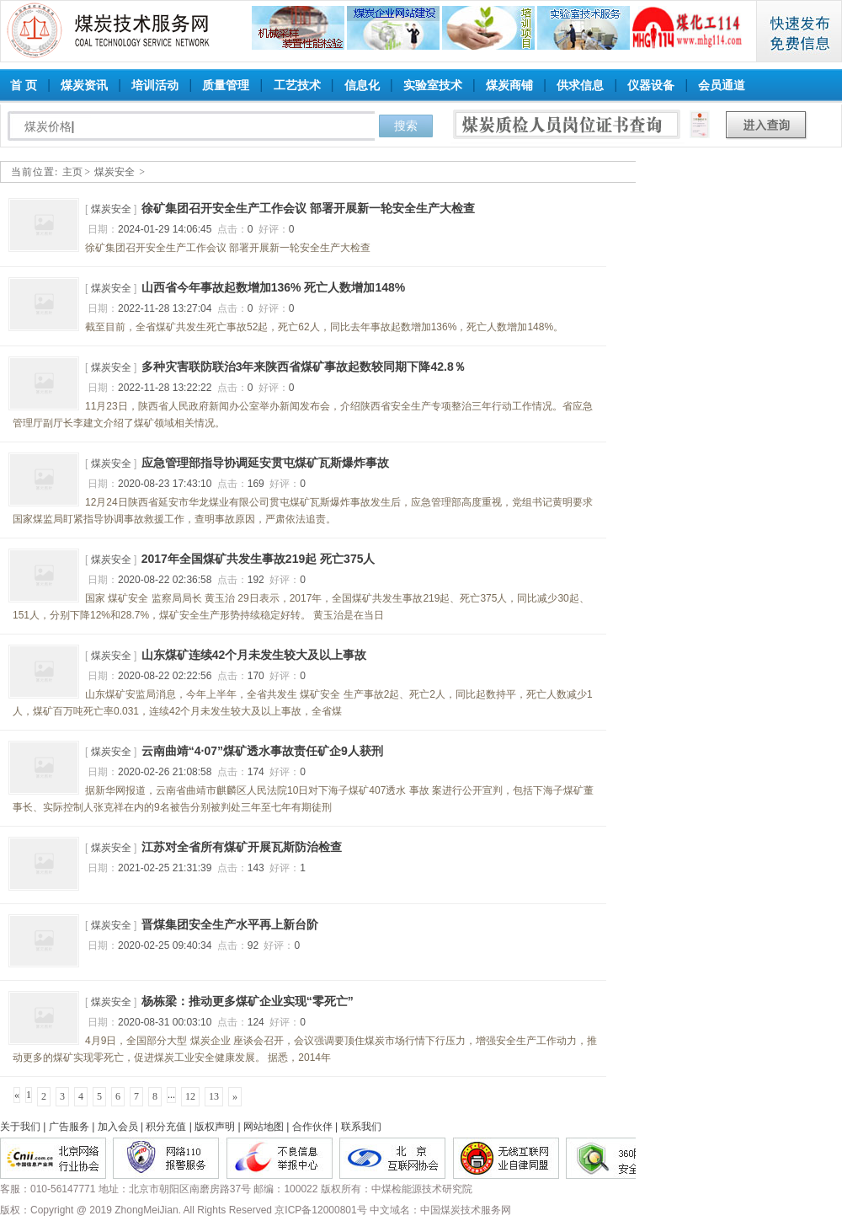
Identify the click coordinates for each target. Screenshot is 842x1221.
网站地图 (263, 1127)
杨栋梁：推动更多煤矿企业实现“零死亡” (247, 1001)
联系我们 (361, 1127)
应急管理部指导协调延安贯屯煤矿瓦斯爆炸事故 (265, 462)
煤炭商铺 (509, 85)
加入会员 (118, 1127)
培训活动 (155, 85)
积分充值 (166, 1127)
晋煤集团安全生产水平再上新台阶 (229, 924)
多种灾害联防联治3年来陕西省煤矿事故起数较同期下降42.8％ (303, 366)
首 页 (23, 85)
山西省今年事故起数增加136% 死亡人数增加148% (273, 287)
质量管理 (225, 85)
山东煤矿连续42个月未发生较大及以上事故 (254, 654)
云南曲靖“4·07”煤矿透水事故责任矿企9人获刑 (262, 751)
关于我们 (20, 1127)
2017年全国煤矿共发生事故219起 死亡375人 (258, 558)
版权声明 (215, 1127)
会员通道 (721, 85)
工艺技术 (297, 85)
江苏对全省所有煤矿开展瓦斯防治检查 (241, 847)
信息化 (362, 85)
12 (190, 1096)
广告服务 (69, 1127)
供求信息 (580, 85)
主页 (72, 172)
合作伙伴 (312, 1127)
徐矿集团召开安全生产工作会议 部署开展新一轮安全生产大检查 (308, 208)
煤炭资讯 (84, 85)
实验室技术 (432, 85)
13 (214, 1096)
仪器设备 (650, 85)
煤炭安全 (114, 172)
